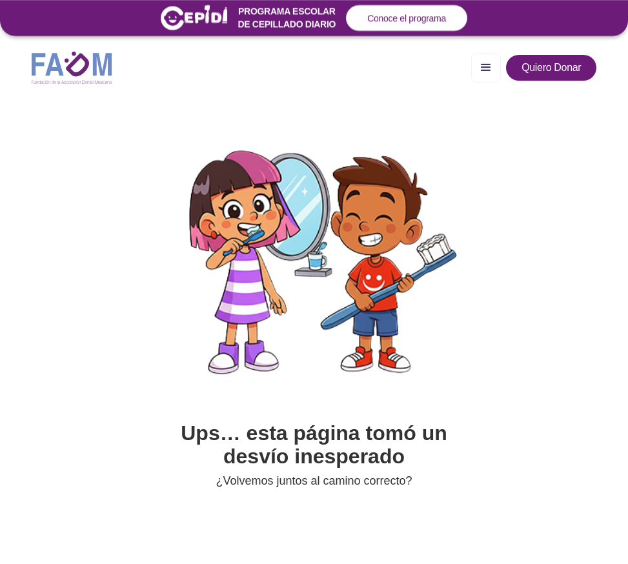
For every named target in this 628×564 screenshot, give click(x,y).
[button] (486, 68)
